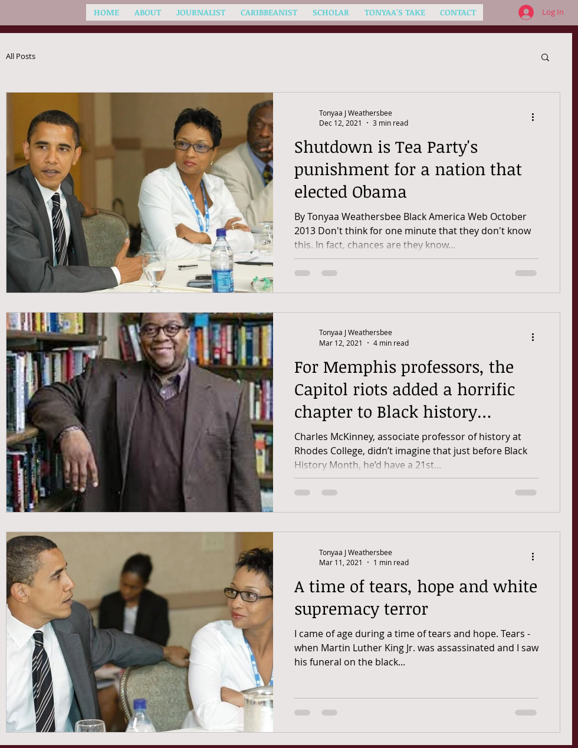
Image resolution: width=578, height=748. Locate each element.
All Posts (20, 56)
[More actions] (537, 117)
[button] (545, 58)
